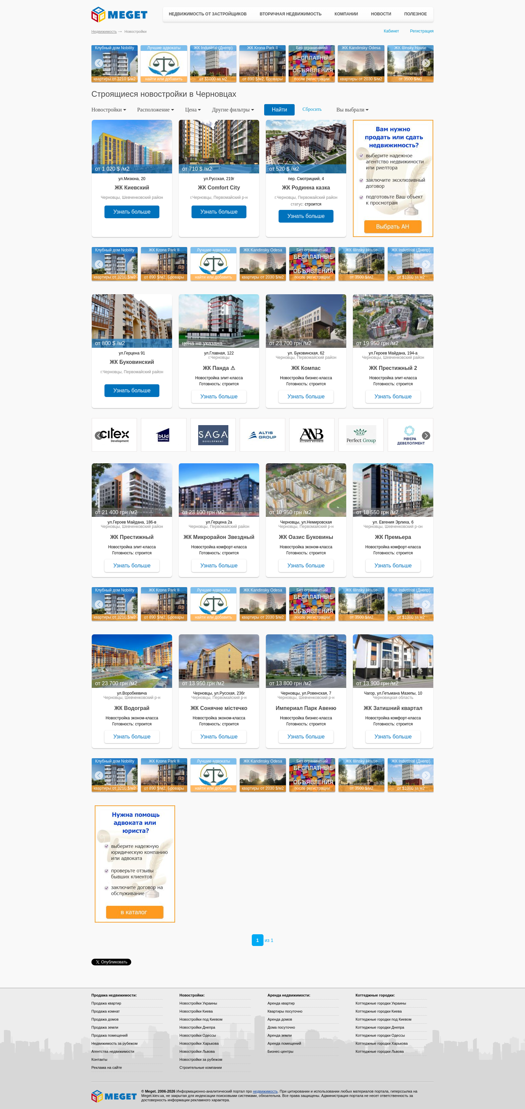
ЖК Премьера (393, 537)
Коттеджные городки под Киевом (383, 1019)
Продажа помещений (109, 1035)
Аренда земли (280, 1035)
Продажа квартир (106, 1003)
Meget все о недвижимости (114, 1096)
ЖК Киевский (132, 187)
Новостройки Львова (197, 1051)
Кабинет (391, 31)
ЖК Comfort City (219, 187)
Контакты (99, 1059)
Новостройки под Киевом (200, 1019)
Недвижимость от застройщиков (208, 14)
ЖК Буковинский (132, 362)
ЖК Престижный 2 (393, 368)
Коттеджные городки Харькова (382, 1043)
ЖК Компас (305, 368)
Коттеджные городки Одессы (380, 1035)
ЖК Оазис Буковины (306, 537)
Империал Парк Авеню (306, 708)
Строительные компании (200, 1067)
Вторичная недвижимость (291, 14)
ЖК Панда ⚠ (219, 368)
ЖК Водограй (132, 708)
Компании (346, 14)
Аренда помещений (284, 1043)
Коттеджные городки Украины (381, 1003)
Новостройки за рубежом (200, 1059)
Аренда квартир (281, 1003)
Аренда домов (280, 1019)
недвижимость (265, 1091)
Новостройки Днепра (197, 1027)
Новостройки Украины (198, 1003)
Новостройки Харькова (199, 1043)
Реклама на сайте (106, 1067)
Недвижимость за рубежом (114, 1043)
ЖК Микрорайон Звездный (218, 537)
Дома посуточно (281, 1027)
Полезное (415, 14)
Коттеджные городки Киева (379, 1011)
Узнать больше (131, 212)
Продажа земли (104, 1027)
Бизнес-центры (280, 1051)
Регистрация (422, 31)
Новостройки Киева (196, 1011)
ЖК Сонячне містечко (219, 708)
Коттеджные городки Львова (380, 1051)
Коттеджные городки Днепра (380, 1027)
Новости (381, 14)
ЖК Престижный (132, 537)
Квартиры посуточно (285, 1011)
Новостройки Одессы (197, 1035)
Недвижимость (104, 31)
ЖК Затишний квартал (393, 708)
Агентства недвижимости (112, 1051)
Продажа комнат (105, 1011)
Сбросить (312, 109)
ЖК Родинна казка (306, 187)
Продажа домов (105, 1019)
